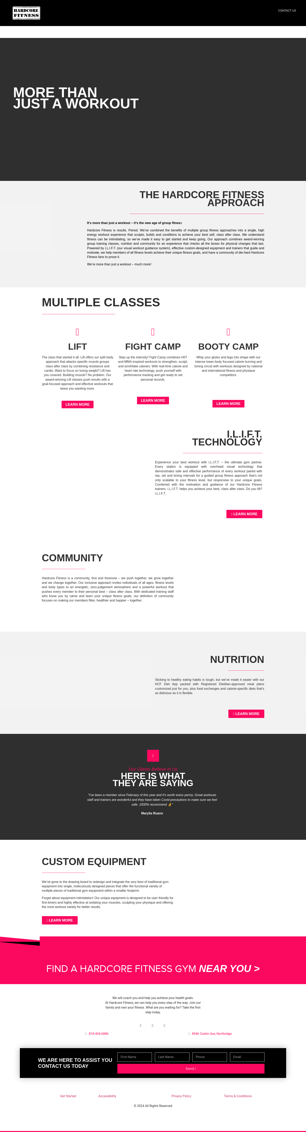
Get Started (68, 1096)
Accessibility (107, 1096)
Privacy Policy (181, 1096)
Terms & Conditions (238, 1096)
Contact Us (287, 10)
